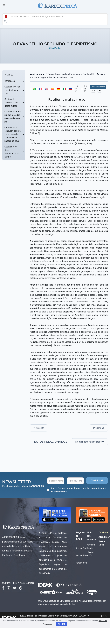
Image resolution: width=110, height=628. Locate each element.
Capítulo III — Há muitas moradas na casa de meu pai (12, 116)
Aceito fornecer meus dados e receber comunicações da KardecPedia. (78, 490)
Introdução (9, 81)
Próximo (98, 428)
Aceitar (61, 624)
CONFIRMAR (97, 480)
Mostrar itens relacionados (89, 441)
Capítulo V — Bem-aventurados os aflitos (12, 151)
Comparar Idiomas (98, 87)
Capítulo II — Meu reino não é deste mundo (12, 102)
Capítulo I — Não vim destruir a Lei (12, 90)
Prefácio (8, 75)
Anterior (38, 428)
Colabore (103, 532)
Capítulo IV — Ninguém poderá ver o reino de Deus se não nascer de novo (12, 134)
